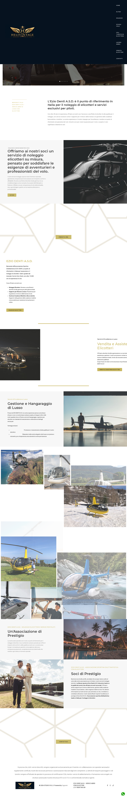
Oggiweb (65, 785)
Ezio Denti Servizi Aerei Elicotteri (63, 43)
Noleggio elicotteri (15, 310)
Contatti (84, 10)
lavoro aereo (57, 10)
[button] (59, 81)
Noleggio (70, 4)
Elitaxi (61, 4)
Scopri (63, 56)
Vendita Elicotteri (71, 10)
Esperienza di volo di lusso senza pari (63, 49)
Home (54, 4)
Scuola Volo (81, 4)
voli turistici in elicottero (98, 4)
